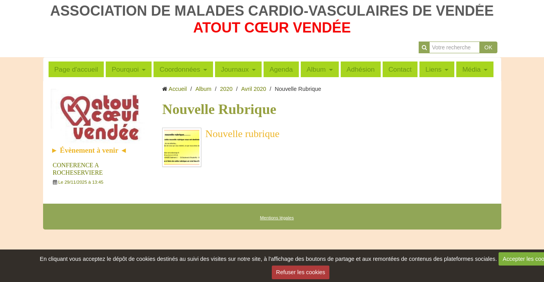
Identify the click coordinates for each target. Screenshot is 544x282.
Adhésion (361, 69)
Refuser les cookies (300, 272)
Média (471, 69)
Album (316, 69)
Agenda (281, 69)
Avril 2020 (253, 89)
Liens (433, 69)
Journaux (235, 69)
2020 (226, 89)
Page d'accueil (76, 69)
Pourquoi (125, 69)
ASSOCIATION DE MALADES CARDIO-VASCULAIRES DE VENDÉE (272, 11)
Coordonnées (179, 69)
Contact (400, 69)
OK (488, 47)
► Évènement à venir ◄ (89, 150)
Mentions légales (277, 217)
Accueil (178, 89)
